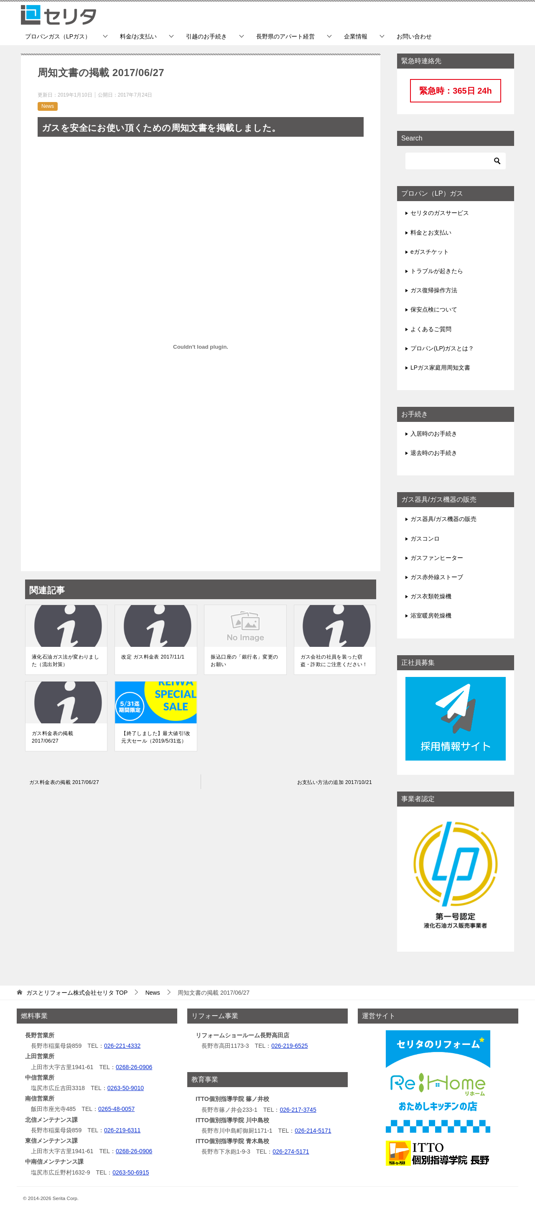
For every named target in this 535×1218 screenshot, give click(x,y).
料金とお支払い (430, 232)
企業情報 (355, 36)
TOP (76, 992)
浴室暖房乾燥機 (430, 615)
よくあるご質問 (430, 329)
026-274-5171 (291, 1151)
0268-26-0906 (134, 1067)
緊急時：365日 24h (455, 90)
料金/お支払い (138, 36)
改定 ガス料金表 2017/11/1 (152, 657)
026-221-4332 (122, 1045)
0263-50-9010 (125, 1088)
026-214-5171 (313, 1130)
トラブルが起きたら (436, 271)
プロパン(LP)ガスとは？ (442, 348)
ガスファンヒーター (436, 557)
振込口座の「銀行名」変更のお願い (244, 660)
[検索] (455, 161)
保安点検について (433, 309)
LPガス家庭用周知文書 (440, 367)
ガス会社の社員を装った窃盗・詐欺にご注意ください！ (334, 660)
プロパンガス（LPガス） (58, 36)
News (47, 106)
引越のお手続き (206, 36)
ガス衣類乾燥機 (430, 596)
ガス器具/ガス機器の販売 (443, 519)
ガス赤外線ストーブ (436, 577)
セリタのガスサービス (439, 212)
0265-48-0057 (116, 1109)
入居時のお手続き (433, 433)
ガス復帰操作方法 (433, 290)
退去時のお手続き (433, 452)
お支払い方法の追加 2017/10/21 (334, 782)
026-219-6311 (122, 1130)
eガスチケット (429, 251)
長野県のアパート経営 (285, 36)
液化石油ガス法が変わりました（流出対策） (65, 660)
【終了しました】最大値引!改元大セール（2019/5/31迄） (155, 737)
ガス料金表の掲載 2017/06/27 (52, 737)
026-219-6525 (289, 1045)
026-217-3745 (298, 1109)
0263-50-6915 (130, 1172)
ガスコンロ (425, 538)
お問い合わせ (414, 36)
